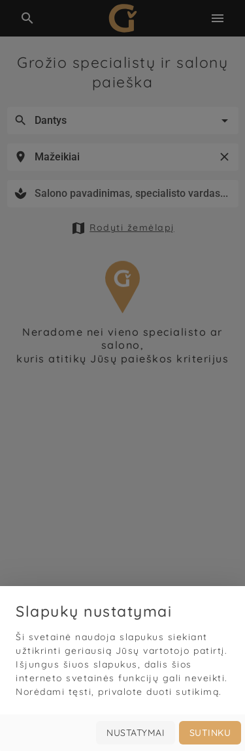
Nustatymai (135, 733)
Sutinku (210, 733)
